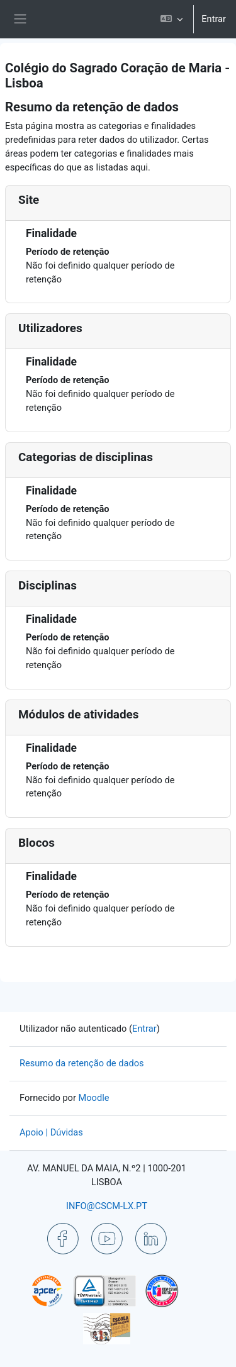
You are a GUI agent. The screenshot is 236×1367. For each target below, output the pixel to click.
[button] (171, 19)
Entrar (213, 19)
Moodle (94, 1097)
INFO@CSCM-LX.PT (106, 1206)
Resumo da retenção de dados (82, 1063)
